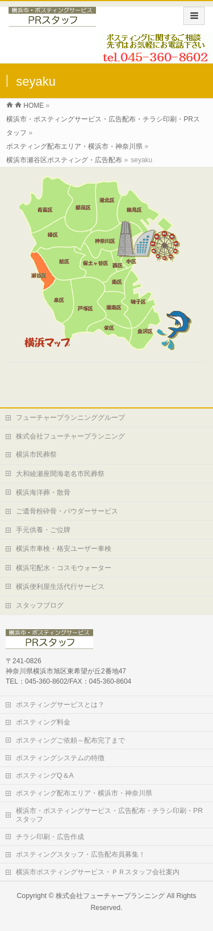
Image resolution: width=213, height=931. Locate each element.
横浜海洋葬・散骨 (43, 492)
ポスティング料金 (43, 722)
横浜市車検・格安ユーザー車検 (63, 549)
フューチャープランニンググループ (70, 418)
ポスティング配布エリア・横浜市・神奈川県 (84, 793)
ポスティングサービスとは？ (60, 705)
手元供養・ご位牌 (43, 530)
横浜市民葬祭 (36, 454)
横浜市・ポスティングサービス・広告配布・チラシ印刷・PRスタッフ (109, 815)
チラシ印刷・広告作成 (50, 837)
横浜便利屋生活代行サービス (60, 587)
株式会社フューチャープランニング (70, 436)
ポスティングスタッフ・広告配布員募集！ (80, 854)
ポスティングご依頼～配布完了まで (70, 740)
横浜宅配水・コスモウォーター (63, 568)
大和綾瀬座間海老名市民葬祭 (60, 474)
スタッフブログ (40, 605)
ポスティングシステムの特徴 (60, 758)
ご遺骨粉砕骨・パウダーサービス (67, 511)
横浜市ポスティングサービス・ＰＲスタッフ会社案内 (97, 872)
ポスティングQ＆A (45, 776)
